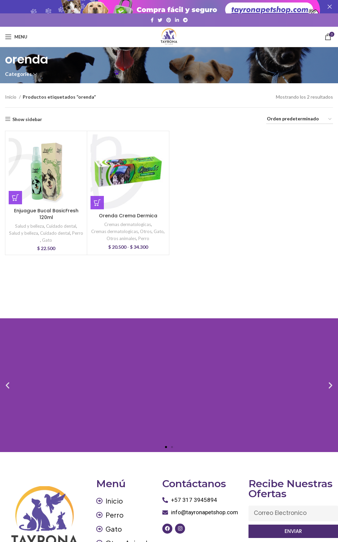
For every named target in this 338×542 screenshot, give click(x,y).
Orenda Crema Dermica (128, 215)
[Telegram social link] (185, 20)
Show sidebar (27, 119)
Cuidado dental (61, 225)
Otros (146, 231)
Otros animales (121, 238)
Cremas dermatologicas (127, 224)
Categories (18, 74)
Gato (47, 240)
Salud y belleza (29, 225)
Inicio (11, 97)
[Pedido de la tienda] (299, 119)
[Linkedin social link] (177, 20)
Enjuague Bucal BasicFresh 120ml (46, 214)
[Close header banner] (329, 6)
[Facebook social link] (152, 20)
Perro (77, 233)
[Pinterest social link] (168, 20)
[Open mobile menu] (16, 36)
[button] (15, 197)
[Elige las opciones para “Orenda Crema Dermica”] (97, 202)
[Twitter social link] (160, 20)
